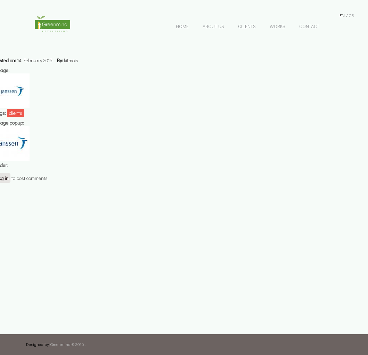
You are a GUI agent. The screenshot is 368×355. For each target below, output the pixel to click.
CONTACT (309, 26)
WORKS (277, 26)
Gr (351, 15)
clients (15, 113)
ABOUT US (213, 26)
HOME (182, 26)
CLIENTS (247, 26)
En (342, 15)
